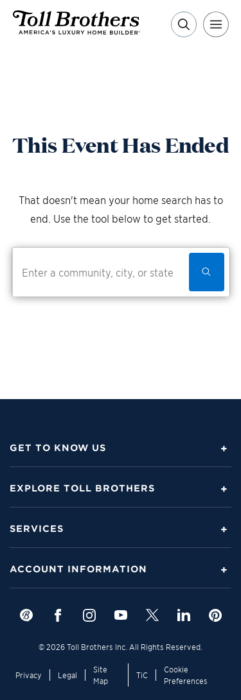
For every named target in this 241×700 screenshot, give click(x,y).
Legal (67, 674)
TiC (142, 674)
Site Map (100, 674)
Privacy (28, 674)
